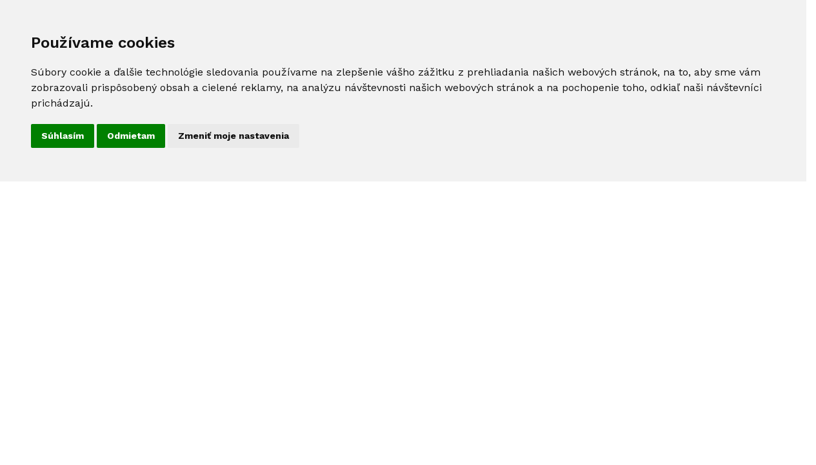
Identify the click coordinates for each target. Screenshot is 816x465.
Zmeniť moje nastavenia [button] (233, 135)
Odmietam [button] (131, 135)
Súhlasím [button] (62, 135)
